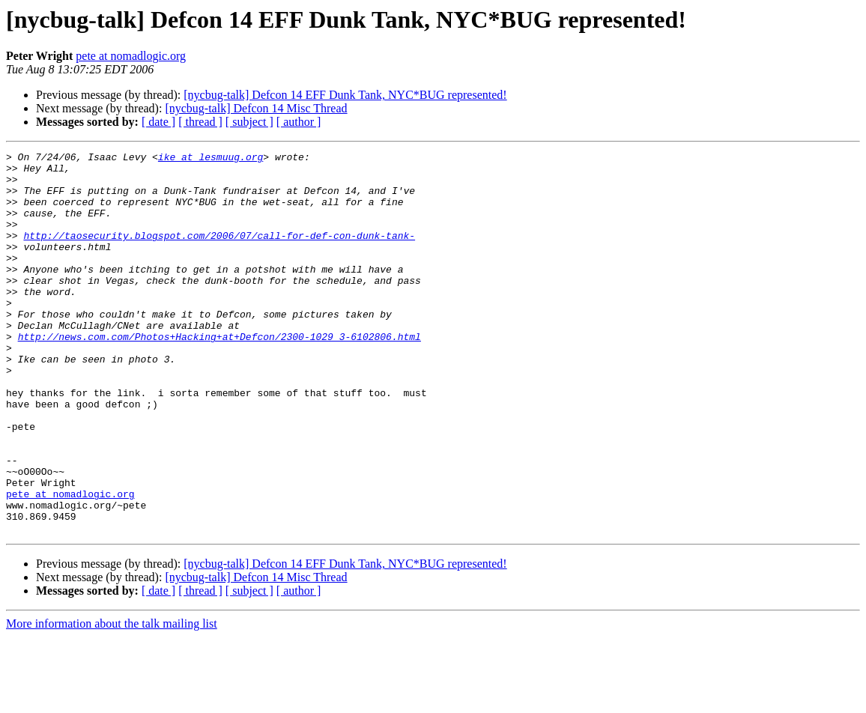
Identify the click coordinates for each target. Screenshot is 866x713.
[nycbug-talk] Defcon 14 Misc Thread (256, 108)
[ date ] (158, 121)
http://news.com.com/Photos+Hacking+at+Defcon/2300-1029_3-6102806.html (219, 374)
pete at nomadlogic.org (131, 55)
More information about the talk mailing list (111, 700)
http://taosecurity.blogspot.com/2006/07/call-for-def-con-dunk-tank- (219, 253)
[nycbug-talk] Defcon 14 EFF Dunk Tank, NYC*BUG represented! (345, 94)
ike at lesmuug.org (210, 159)
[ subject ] (249, 121)
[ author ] (298, 121)
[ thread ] (200, 121)
